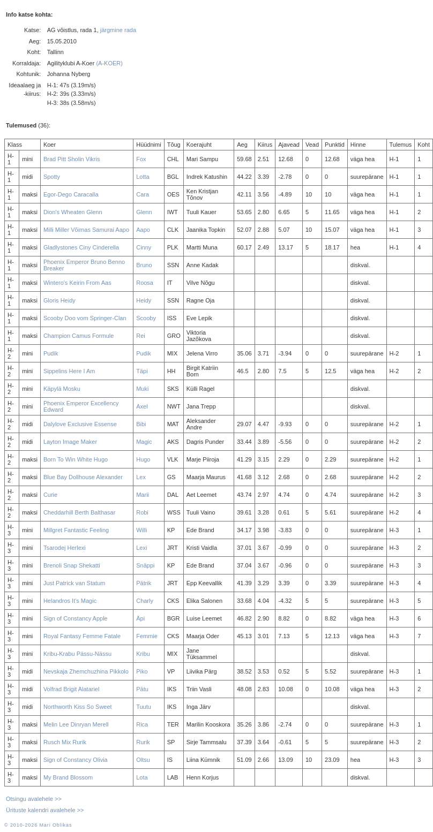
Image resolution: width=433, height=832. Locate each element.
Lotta (142, 176)
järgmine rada (118, 30)
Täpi (141, 371)
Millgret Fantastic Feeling (76, 530)
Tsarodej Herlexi (64, 547)
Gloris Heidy (59, 300)
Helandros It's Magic (69, 600)
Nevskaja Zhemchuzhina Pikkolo (86, 671)
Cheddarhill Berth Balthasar (79, 512)
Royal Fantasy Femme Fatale (82, 636)
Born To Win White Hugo (75, 459)
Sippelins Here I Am (69, 371)
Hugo (143, 459)
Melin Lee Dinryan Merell (76, 724)
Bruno (144, 265)
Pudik (50, 353)
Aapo (143, 229)
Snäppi (145, 565)
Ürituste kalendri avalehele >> (45, 810)
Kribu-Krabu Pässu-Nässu (77, 654)
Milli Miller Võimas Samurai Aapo (86, 229)
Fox (141, 159)
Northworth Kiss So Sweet (77, 707)
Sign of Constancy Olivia (75, 760)
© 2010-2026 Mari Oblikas (38, 825)
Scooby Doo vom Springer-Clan (84, 318)
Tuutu (143, 707)
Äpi (140, 618)
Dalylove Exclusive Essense (80, 424)
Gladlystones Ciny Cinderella (81, 247)
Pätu (142, 689)
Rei (140, 335)
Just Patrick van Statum (74, 583)
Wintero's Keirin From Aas (77, 282)
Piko (141, 671)
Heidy (143, 300)
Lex (141, 477)
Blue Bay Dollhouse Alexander (83, 477)
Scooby (146, 318)
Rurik (143, 742)
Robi (142, 512)
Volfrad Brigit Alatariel (71, 689)
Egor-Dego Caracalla (71, 194)
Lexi (141, 547)
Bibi (141, 424)
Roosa (144, 282)
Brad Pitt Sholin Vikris (71, 159)
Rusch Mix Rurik (64, 742)
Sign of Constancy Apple (75, 618)
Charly (144, 600)
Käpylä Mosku (61, 388)
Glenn (144, 212)
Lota (141, 777)
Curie (50, 494)
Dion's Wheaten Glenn (72, 212)
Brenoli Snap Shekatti (71, 565)
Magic (144, 441)
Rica (142, 724)
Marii (142, 494)
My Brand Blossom (68, 777)
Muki (142, 388)
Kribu (143, 654)
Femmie (147, 636)
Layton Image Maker (70, 441)
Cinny (143, 247)
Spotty (51, 176)
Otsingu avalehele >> (34, 799)
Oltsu (143, 760)
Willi (141, 530)
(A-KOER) (109, 63)
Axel (141, 406)
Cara (142, 194)
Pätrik (143, 583)
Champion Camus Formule (78, 335)
